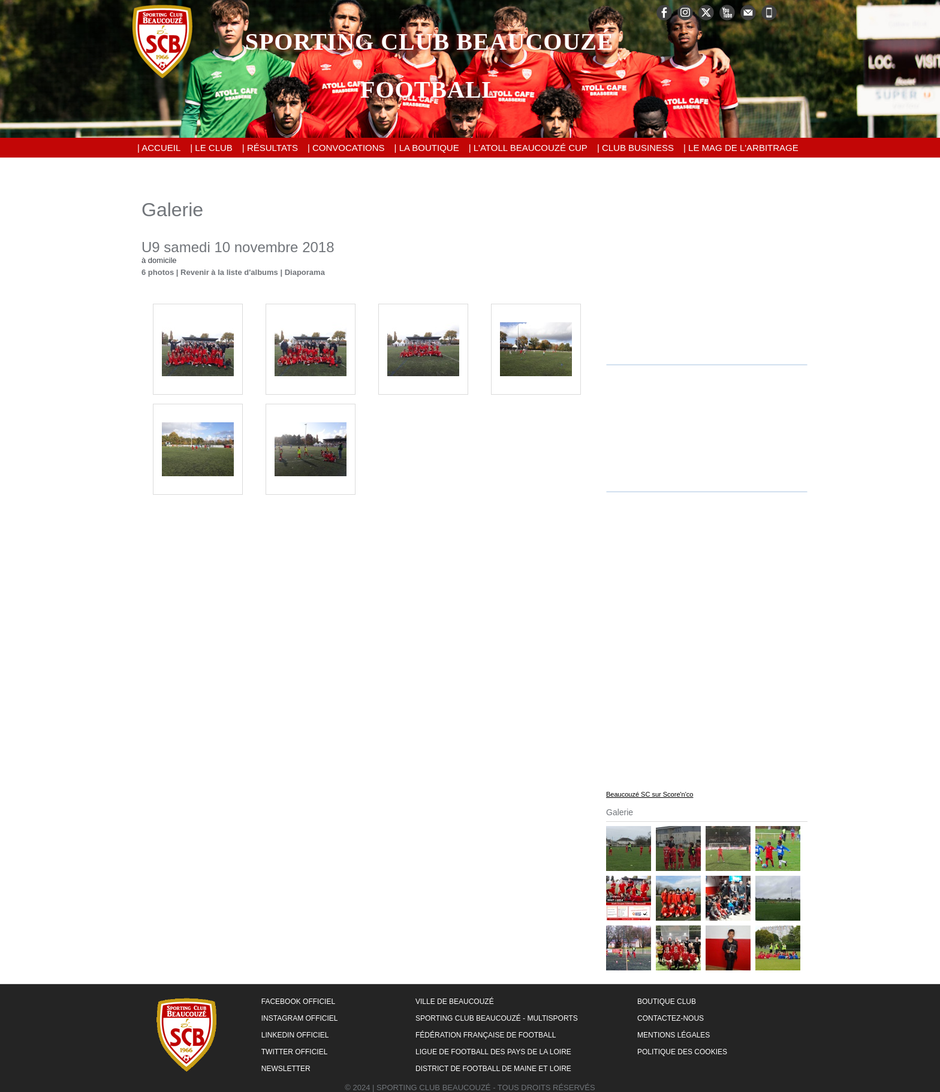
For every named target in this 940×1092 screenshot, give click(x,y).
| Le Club (211, 148)
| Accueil (158, 148)
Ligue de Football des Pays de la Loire (493, 1052)
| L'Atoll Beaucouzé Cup (528, 148)
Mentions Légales (673, 1035)
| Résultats (270, 148)
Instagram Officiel (299, 1018)
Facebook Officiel (298, 1001)
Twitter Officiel (294, 1052)
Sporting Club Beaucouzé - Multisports (496, 1018)
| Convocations (346, 148)
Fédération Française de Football (485, 1035)
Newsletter (286, 1068)
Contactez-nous (670, 1018)
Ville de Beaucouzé (454, 1001)
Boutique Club (666, 1001)
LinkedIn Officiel (295, 1035)
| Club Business (635, 148)
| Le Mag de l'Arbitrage (741, 148)
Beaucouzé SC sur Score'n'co (649, 794)
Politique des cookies (682, 1052)
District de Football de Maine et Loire (493, 1068)
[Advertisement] (707, 274)
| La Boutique (426, 148)
